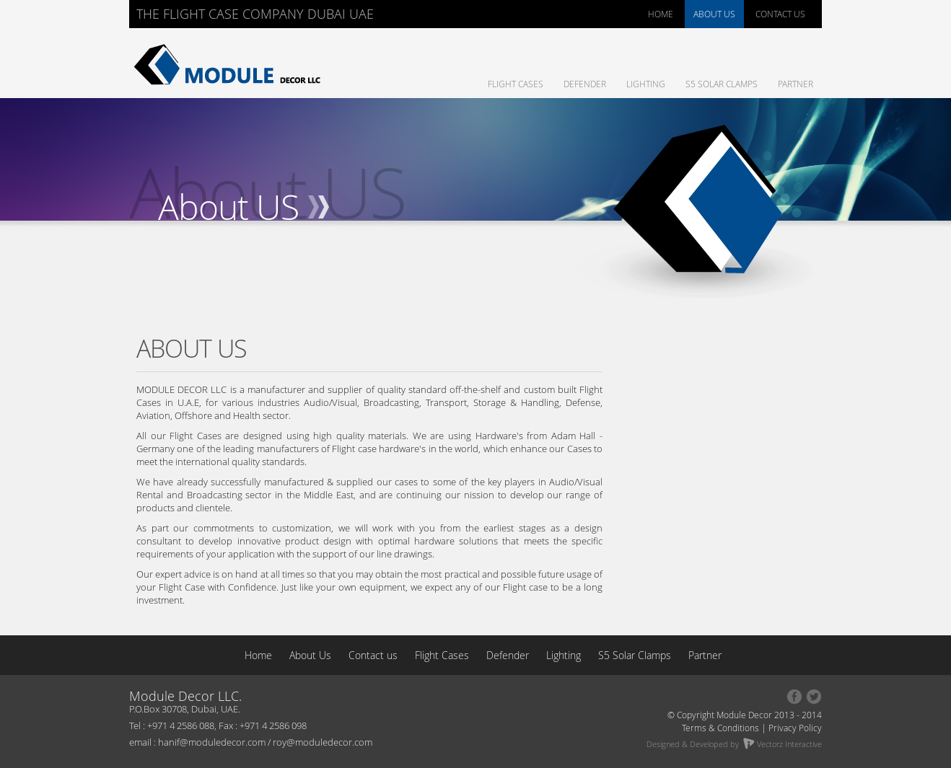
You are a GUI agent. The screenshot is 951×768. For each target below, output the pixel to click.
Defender (585, 83)
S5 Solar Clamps (721, 83)
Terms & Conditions (720, 727)
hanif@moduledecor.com (212, 742)
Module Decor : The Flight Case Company (230, 65)
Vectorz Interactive (782, 743)
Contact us (373, 655)
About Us (311, 655)
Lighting (645, 83)
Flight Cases (515, 83)
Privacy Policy (795, 727)
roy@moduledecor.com (322, 742)
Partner (795, 83)
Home (260, 655)
